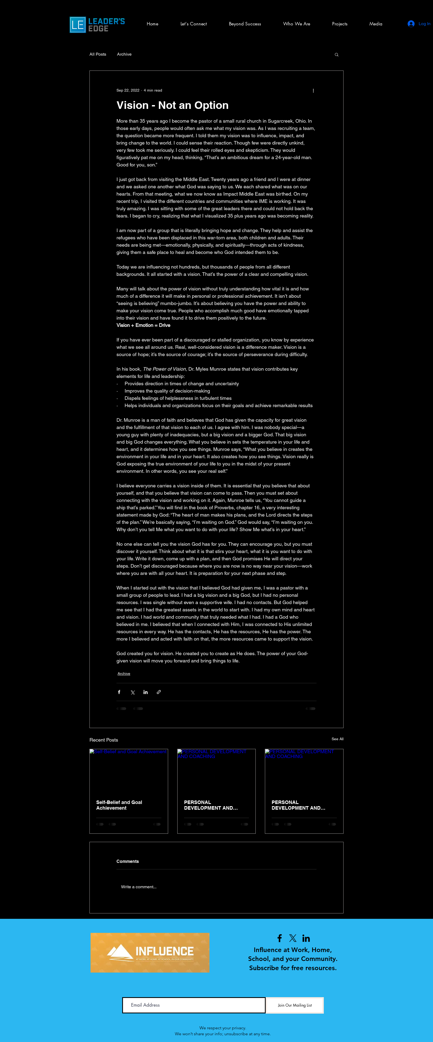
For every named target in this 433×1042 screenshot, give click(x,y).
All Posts (97, 54)
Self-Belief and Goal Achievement (119, 805)
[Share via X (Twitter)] (132, 692)
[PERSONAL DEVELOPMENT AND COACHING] (217, 771)
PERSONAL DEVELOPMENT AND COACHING (208, 805)
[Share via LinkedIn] (145, 692)
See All (338, 739)
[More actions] (313, 90)
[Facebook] (279, 938)
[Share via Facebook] (119, 692)
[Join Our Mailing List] (295, 1005)
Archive (124, 54)
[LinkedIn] (306, 938)
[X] (293, 938)
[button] (339, 23)
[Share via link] (158, 692)
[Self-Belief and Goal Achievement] (129, 771)
